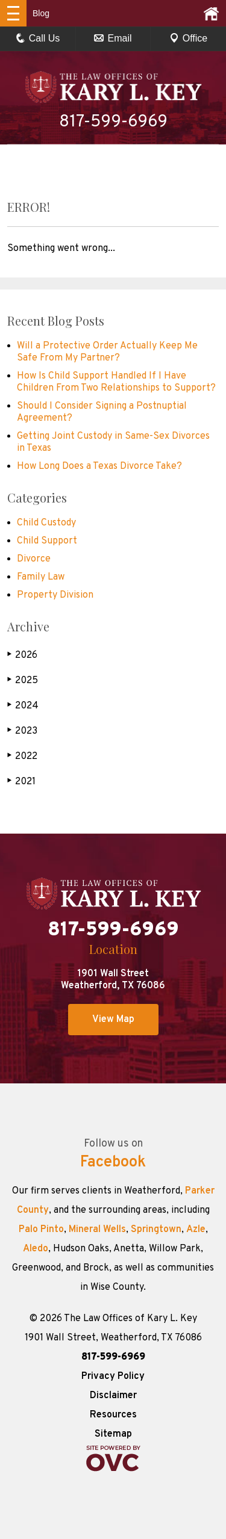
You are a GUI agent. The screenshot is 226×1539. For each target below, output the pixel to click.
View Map (113, 1020)
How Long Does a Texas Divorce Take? (99, 466)
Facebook (113, 1162)
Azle (196, 1230)
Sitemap (113, 1434)
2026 (22, 655)
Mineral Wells (97, 1230)
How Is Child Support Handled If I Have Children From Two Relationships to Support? (116, 382)
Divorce (34, 559)
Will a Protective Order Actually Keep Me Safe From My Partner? (107, 352)
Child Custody (46, 523)
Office (188, 38)
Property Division (55, 595)
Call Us (38, 38)
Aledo (35, 1249)
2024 (23, 705)
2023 (22, 731)
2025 (22, 680)
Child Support (47, 541)
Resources (113, 1415)
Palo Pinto (41, 1230)
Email (112, 38)
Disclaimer (113, 1396)
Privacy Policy (113, 1376)
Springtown (156, 1230)
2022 (22, 756)
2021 (21, 781)
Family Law (40, 577)
